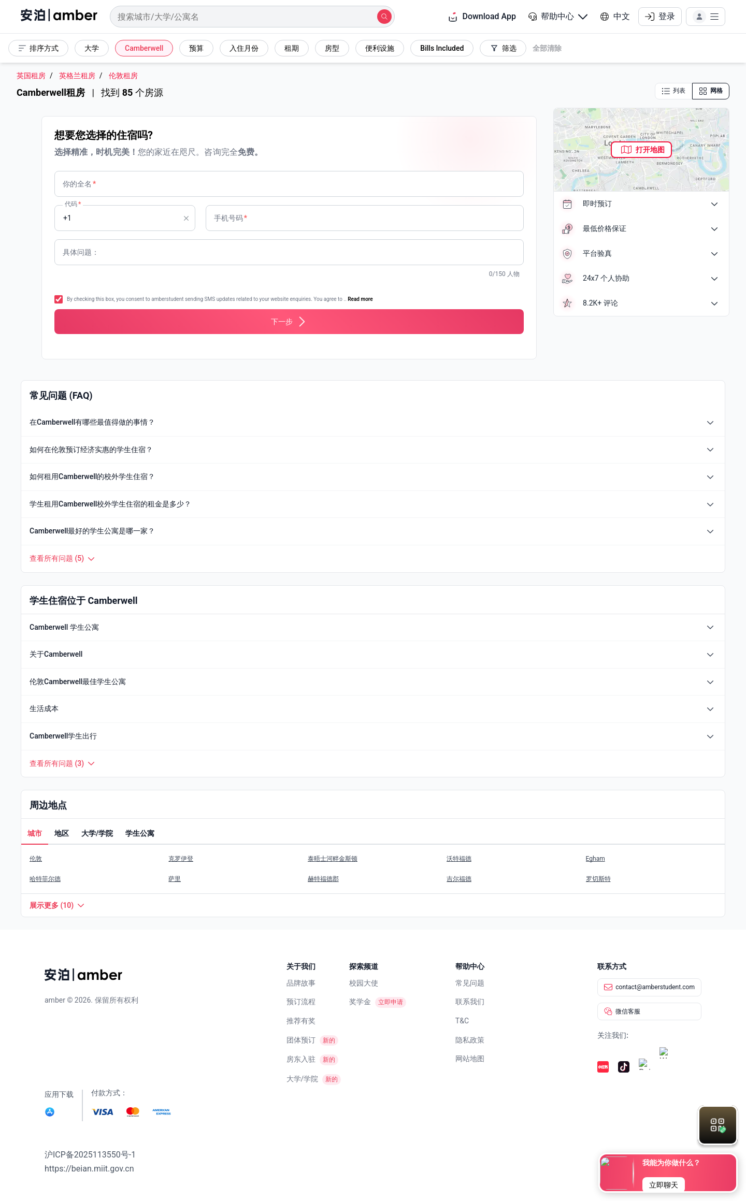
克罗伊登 (180, 858)
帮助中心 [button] (557, 16)
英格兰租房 (77, 76)
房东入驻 (300, 1059)
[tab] (34, 834)
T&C (462, 1021)
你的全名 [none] (79, 184)
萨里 (174, 878)
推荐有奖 (300, 1021)
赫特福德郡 (323, 878)
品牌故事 (300, 983)
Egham (595, 858)
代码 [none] (73, 204)
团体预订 (300, 1040)
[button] (558, 16)
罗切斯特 (598, 878)
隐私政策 (469, 1040)
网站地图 (469, 1058)
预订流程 (300, 1001)
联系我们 (469, 1001)
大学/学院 (302, 1079)
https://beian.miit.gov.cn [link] (89, 1169)
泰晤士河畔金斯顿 (332, 858)
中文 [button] (615, 16)
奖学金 (360, 1001)
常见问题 (469, 983)
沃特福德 (459, 858)
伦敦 (36, 858)
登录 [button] (660, 16)
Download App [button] (482, 16)
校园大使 (363, 983)
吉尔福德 (459, 878)
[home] (59, 17)
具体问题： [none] (81, 252)
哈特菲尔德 (45, 878)
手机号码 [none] (230, 218)
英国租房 (31, 76)
